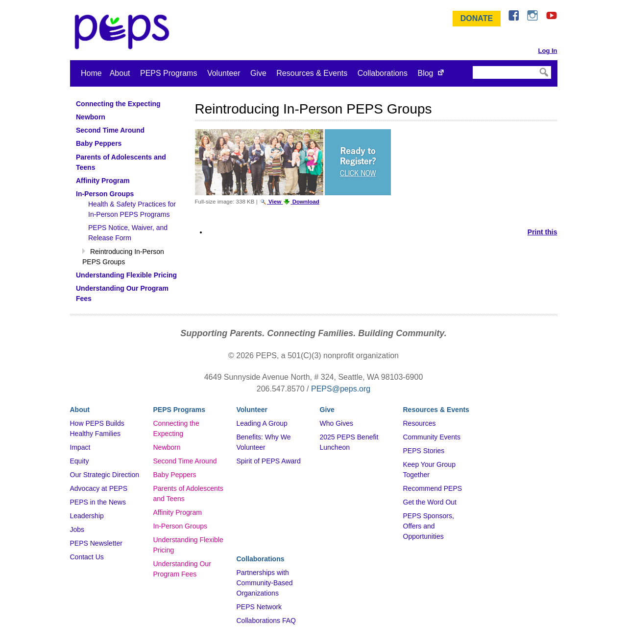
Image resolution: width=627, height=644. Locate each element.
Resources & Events (311, 73)
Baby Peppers (174, 475)
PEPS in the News (98, 502)
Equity (79, 461)
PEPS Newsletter (96, 543)
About (120, 73)
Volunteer (224, 73)
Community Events (431, 437)
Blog (425, 73)
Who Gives (336, 423)
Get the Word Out (430, 502)
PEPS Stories (424, 451)
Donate (476, 18)
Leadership (87, 516)
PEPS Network (259, 607)
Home (91, 73)
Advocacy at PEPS (99, 488)
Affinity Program (177, 512)
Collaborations (383, 73)
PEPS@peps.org (340, 389)
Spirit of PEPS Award (269, 461)
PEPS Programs (168, 73)
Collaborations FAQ (266, 620)
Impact (80, 447)
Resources (419, 423)
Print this (542, 232)
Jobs (77, 529)
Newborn (167, 447)
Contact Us (87, 557)
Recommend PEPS (432, 488)
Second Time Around (185, 461)
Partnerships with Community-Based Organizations (265, 583)
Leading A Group (262, 423)
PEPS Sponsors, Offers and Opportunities (428, 526)
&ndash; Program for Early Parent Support (124, 32)
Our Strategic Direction (105, 475)
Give (258, 73)
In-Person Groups (180, 526)
